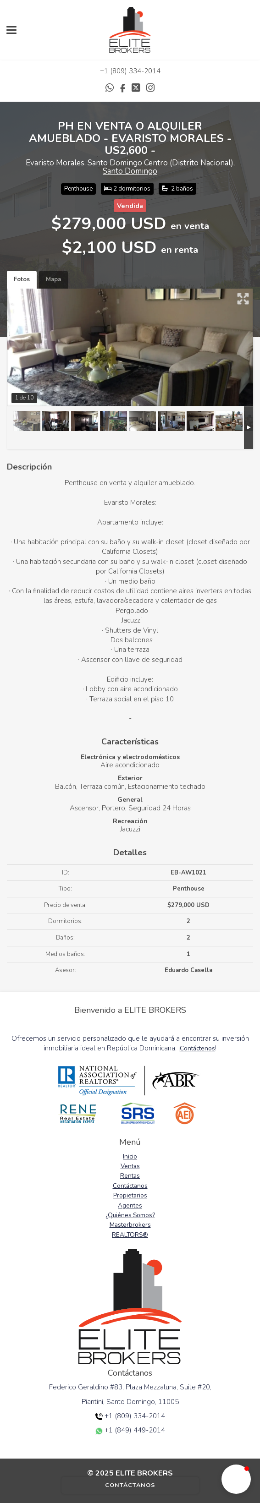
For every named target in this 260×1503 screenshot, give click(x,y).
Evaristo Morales (55, 163)
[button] (236, 1479)
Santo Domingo (130, 171)
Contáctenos (197, 1048)
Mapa (53, 279)
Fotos (22, 279)
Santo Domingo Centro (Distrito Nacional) (160, 163)
